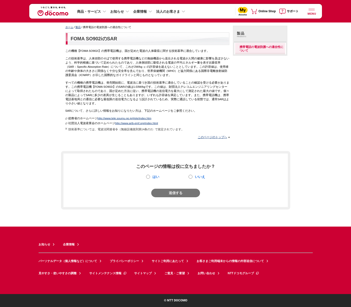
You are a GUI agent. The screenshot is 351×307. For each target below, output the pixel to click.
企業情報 (140, 11)
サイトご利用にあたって (168, 261)
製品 (78, 27)
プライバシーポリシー (124, 261)
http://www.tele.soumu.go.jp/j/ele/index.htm (124, 118)
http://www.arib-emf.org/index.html (136, 123)
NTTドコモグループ (243, 273)
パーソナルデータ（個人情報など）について (68, 261)
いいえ (200, 177)
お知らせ (117, 11)
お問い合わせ (206, 273)
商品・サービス (89, 11)
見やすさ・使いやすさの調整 (58, 273)
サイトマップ (143, 273)
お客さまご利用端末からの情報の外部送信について (230, 261)
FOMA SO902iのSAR (94, 38)
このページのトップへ (212, 137)
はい (155, 177)
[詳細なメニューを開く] (312, 11)
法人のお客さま (168, 11)
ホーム (69, 27)
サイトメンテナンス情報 (108, 273)
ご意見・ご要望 (174, 273)
